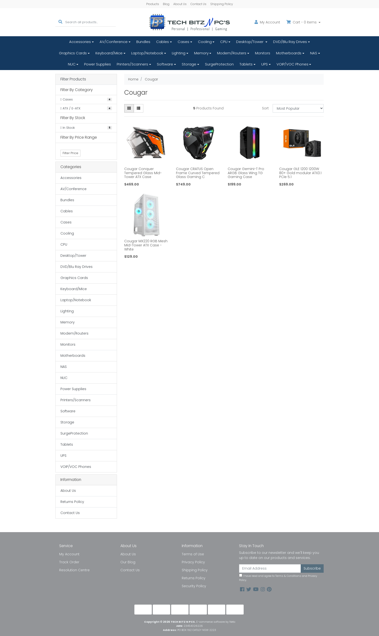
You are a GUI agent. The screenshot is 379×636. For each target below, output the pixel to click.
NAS (313, 53)
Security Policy (194, 586)
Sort (265, 108)
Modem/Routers (231, 53)
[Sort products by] (298, 108)
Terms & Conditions (288, 576)
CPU (223, 41)
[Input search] (90, 22)
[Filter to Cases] (86, 99)
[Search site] (60, 22)
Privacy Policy (193, 562)
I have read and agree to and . (278, 578)
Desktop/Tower (250, 41)
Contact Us (198, 4)
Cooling (205, 41)
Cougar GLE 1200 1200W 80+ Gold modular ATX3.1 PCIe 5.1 (300, 172)
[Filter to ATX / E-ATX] (86, 108)
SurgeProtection (219, 64)
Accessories (80, 41)
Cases (183, 41)
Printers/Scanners (132, 64)
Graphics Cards (73, 53)
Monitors (262, 53)
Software (165, 64)
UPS (264, 64)
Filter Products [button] (73, 79)
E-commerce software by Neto (215, 622)
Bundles (143, 41)
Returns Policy (72, 501)
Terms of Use (193, 554)
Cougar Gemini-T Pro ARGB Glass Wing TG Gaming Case (246, 172)
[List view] (138, 108)
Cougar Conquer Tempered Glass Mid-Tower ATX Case (143, 172)
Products (152, 4)
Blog (166, 4)
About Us (180, 4)
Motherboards (288, 53)
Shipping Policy (221, 4)
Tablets (246, 64)
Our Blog (127, 562)
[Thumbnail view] (129, 108)
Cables (162, 41)
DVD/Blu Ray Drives (290, 41)
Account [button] (267, 22)
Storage (189, 64)
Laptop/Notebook (147, 53)
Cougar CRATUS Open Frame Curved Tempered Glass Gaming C (197, 172)
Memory (201, 53)
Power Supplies (97, 64)
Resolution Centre (74, 570)
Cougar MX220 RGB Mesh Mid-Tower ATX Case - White (146, 245)
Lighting (178, 53)
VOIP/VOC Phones (292, 64)
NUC (72, 64)
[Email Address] (270, 568)
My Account (69, 554)
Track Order (69, 562)
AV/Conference (114, 41)
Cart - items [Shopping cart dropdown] (302, 22)
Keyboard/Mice (109, 53)
